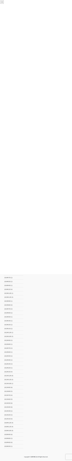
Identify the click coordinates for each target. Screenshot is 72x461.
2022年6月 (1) (8, 352)
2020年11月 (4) (8, 427)
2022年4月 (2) (8, 360)
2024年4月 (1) (8, 285)
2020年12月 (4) (8, 423)
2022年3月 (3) (8, 364)
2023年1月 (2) (8, 328)
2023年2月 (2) (8, 325)
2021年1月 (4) (8, 419)
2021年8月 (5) (8, 391)
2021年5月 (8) (8, 403)
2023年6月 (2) (8, 313)
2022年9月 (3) (8, 340)
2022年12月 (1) (8, 332)
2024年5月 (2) (8, 281)
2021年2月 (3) (8, 415)
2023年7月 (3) (8, 309)
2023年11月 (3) (8, 297)
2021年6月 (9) (8, 399)
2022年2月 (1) (8, 368)
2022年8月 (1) (8, 344)
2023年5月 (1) (8, 317)
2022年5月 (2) (8, 356)
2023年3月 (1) (8, 321)
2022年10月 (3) (8, 336)
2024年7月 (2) (8, 278)
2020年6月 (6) (8, 442)
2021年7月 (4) (8, 395)
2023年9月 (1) (8, 301)
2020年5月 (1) (8, 446)
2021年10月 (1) (8, 383)
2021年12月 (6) (8, 376)
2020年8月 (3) (8, 438)
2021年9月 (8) (8, 387)
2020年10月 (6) (8, 430)
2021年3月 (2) (8, 411)
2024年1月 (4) (8, 289)
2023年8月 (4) (8, 305)
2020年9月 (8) (8, 434)
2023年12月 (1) (8, 293)
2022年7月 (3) (8, 348)
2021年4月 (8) (8, 407)
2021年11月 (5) (8, 379)
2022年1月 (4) (8, 372)
